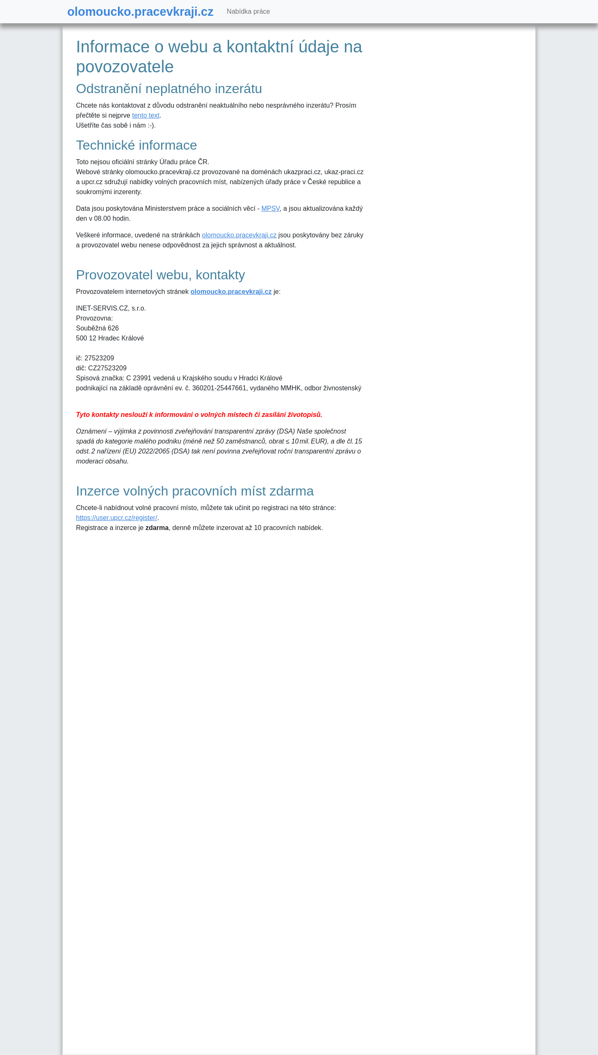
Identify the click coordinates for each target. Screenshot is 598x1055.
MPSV (270, 208)
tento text (145, 115)
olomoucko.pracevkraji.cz (140, 11)
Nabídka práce (248, 11)
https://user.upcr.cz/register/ (116, 517)
